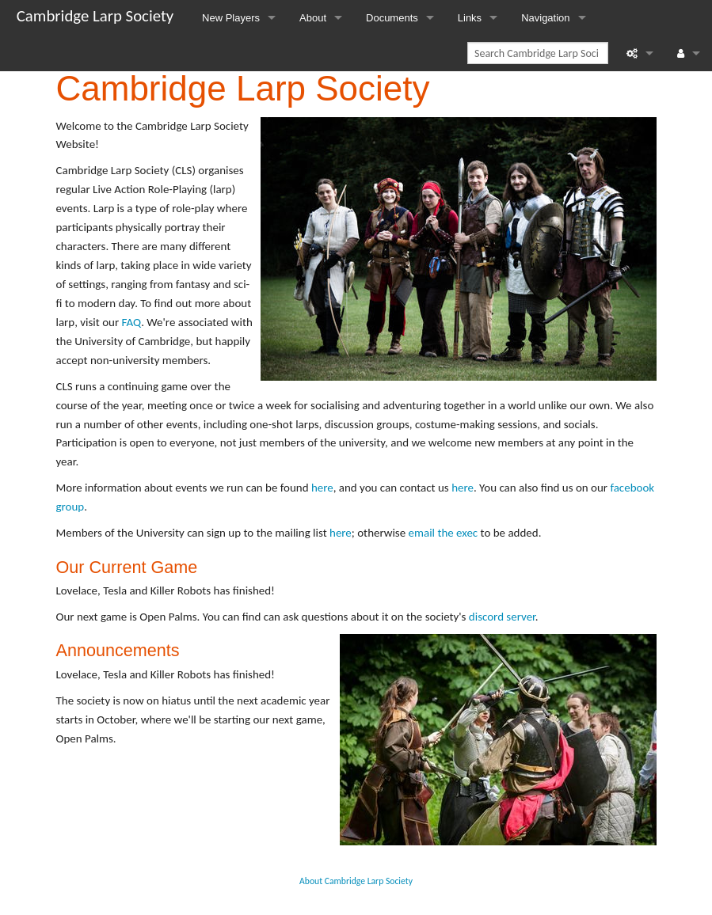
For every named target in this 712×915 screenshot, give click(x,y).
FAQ (132, 322)
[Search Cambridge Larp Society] (537, 53)
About (312, 18)
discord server (502, 616)
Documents (392, 18)
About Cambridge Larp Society (356, 881)
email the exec (443, 533)
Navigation (545, 18)
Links (470, 18)
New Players (231, 18)
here (322, 487)
